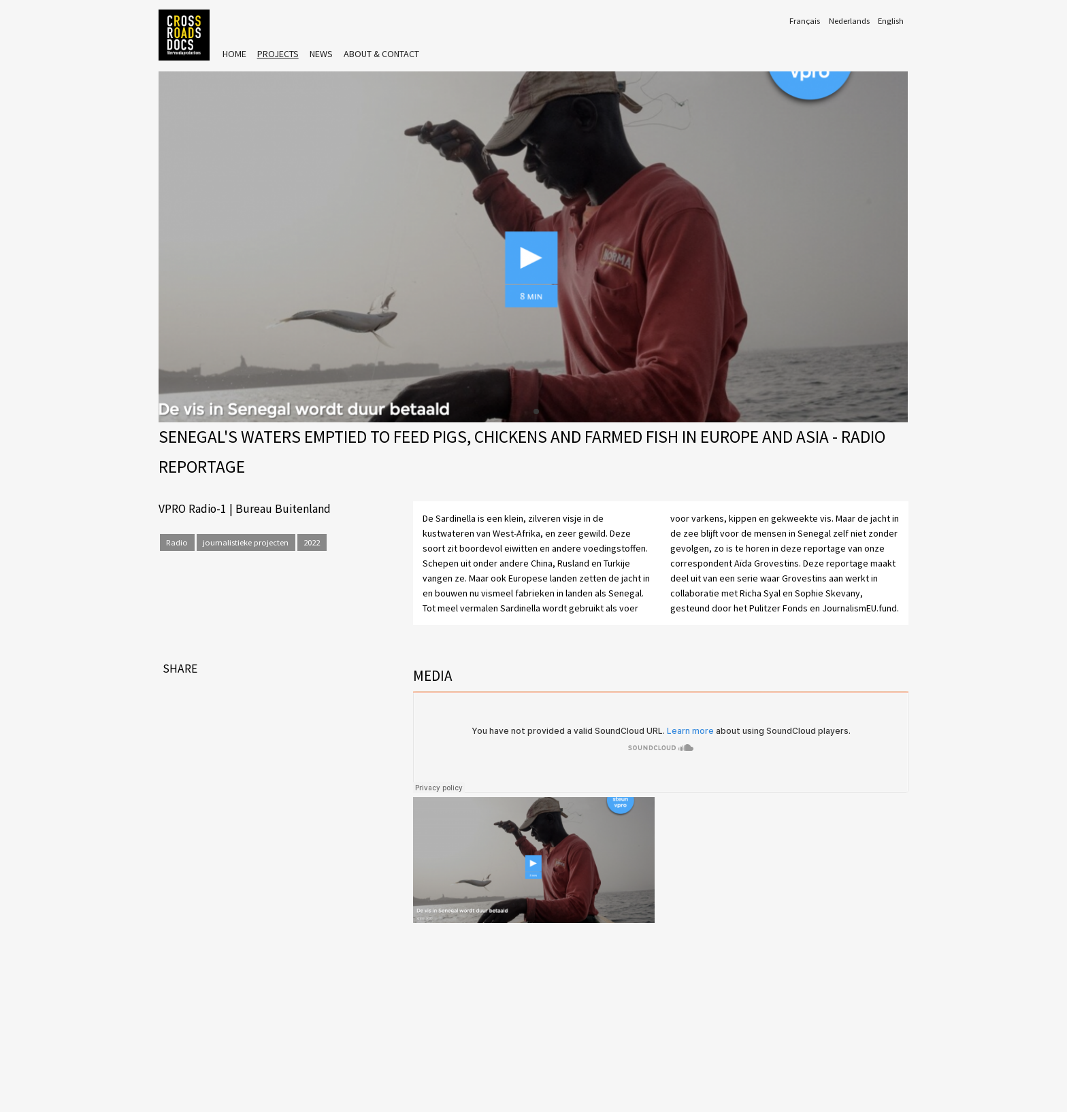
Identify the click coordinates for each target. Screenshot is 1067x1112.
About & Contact (381, 54)
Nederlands (849, 21)
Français (804, 21)
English (891, 21)
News (321, 54)
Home (234, 54)
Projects (278, 54)
